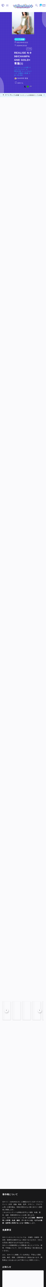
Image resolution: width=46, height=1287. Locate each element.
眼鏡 (15, 65)
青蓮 (21, 65)
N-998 (31, 65)
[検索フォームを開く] (36, 6)
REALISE (35, 63)
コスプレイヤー (24, 63)
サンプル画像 (7, 48)
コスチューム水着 (10, 63)
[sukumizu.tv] (23, 6)
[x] (37, 73)
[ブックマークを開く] (39, 6)
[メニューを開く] (43, 6)
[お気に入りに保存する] (6, 72)
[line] (40, 73)
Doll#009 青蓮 (11, 68)
